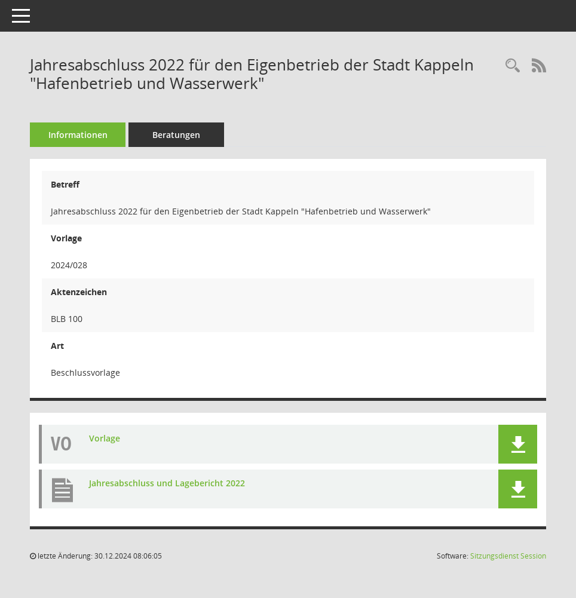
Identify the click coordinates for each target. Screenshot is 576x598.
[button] (517, 444)
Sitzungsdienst (508, 556)
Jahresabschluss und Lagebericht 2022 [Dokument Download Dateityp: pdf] (167, 483)
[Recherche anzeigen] (513, 66)
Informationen (78, 134)
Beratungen (176, 134)
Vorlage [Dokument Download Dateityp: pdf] (104, 438)
